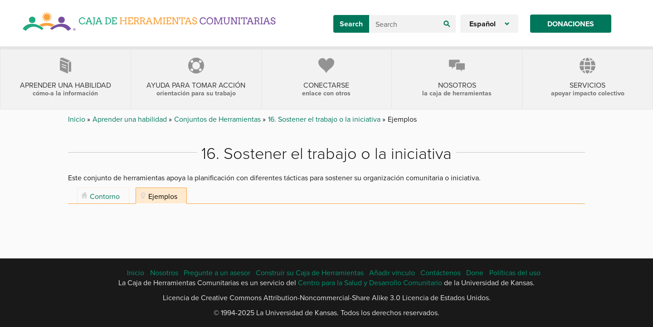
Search (351, 24)
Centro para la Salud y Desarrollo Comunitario (370, 282)
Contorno (105, 196)
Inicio (77, 119)
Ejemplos (162, 196)
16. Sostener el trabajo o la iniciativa (325, 119)
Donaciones (570, 24)
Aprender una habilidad (131, 119)
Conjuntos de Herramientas (218, 119)
